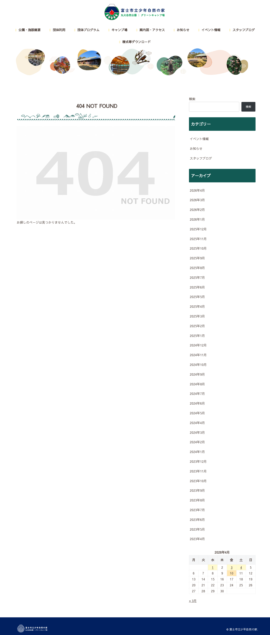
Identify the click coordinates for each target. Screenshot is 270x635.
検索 (192, 99)
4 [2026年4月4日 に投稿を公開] (241, 567)
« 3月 (193, 600)
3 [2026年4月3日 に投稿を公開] (232, 567)
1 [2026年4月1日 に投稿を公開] (213, 567)
